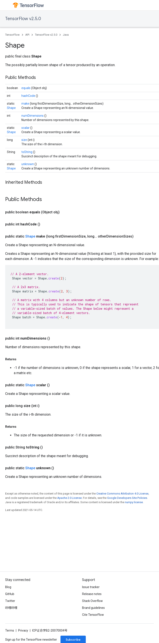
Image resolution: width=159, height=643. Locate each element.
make (25, 103)
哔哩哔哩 (11, 607)
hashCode (28, 95)
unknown (28, 164)
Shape (11, 108)
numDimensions (32, 115)
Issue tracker (91, 587)
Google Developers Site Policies (127, 497)
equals (26, 88)
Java (66, 34)
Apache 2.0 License (69, 497)
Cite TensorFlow (93, 614)
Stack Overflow (92, 601)
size (24, 140)
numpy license (134, 502)
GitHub (9, 594)
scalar (25, 127)
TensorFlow (12, 34)
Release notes (92, 594)
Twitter (10, 601)
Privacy (23, 630)
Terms (9, 630)
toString (27, 152)
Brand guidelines (93, 607)
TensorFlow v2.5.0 (23, 18)
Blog (8, 587)
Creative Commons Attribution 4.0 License (122, 493)
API (27, 34)
